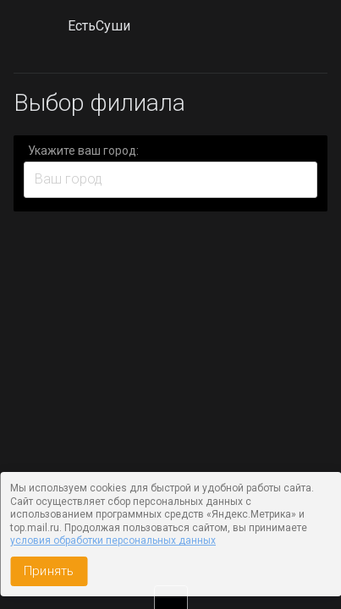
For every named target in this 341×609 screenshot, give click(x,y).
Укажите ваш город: (83, 150)
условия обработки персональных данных (113, 540)
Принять (49, 571)
